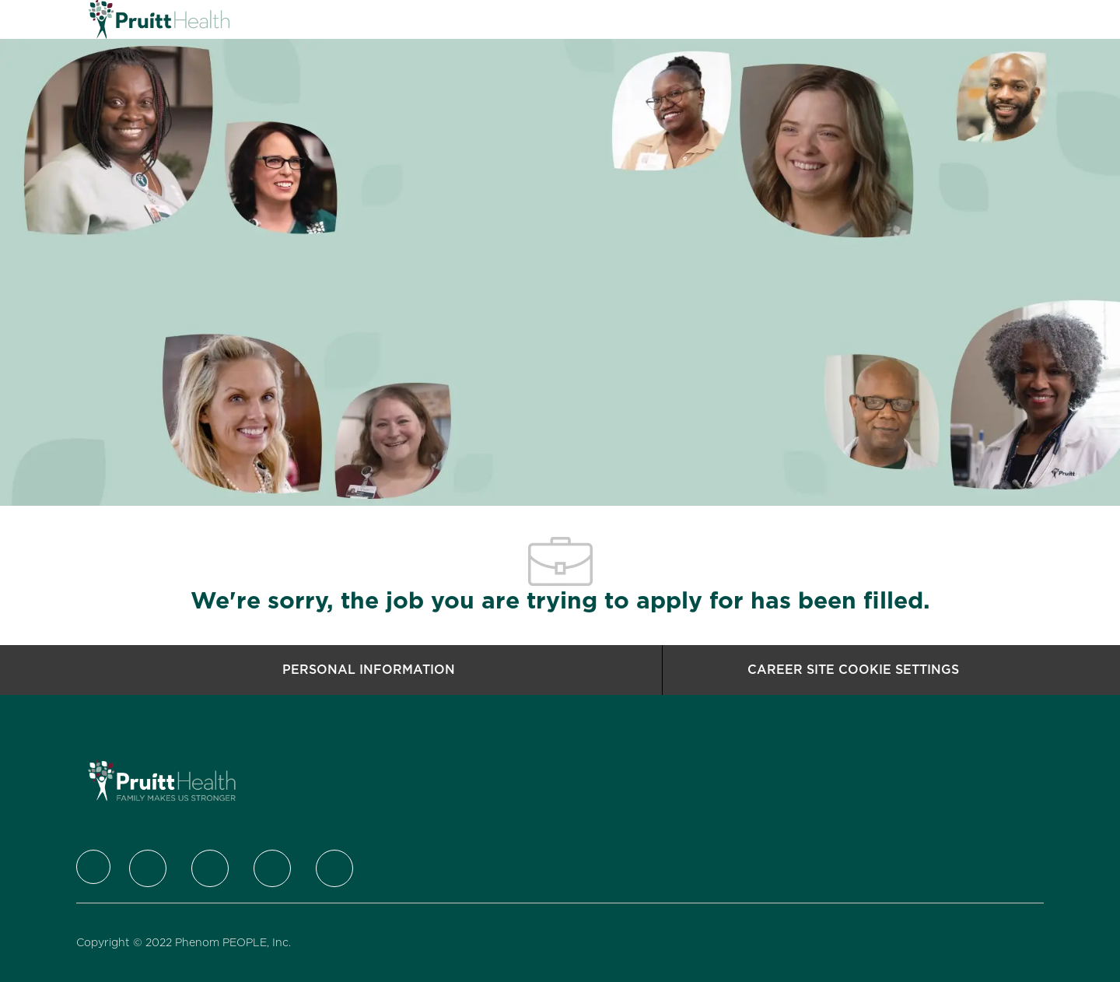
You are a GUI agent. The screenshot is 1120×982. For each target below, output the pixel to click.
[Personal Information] (369, 670)
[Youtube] (334, 868)
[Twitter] (147, 868)
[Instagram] (272, 868)
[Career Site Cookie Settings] (853, 670)
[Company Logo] (127, 19)
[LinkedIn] (210, 868)
